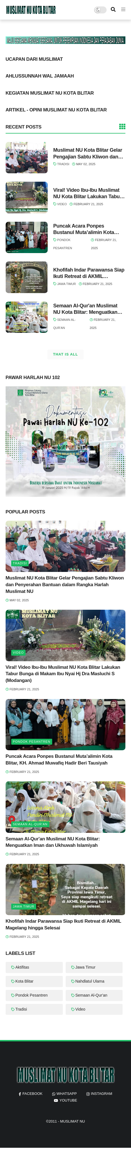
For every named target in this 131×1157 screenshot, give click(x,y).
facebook (32, 1093)
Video (62, 204)
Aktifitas (22, 967)
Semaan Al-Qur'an (30, 824)
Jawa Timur (66, 284)
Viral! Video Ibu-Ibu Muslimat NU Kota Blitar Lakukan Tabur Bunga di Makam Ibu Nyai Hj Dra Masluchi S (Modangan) (87, 193)
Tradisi (63, 164)
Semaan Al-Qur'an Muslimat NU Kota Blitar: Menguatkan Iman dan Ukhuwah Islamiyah (87, 309)
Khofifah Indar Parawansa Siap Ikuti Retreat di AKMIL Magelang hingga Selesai (89, 273)
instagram (101, 1093)
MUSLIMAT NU (72, 1121)
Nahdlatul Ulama (90, 981)
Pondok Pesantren (31, 741)
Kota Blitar (24, 981)
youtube (68, 1100)
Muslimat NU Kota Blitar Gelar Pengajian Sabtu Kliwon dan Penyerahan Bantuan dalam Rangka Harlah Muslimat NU (87, 153)
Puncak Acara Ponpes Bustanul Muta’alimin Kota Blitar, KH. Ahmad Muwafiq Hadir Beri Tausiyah (84, 229)
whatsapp (67, 1093)
